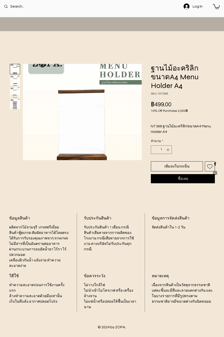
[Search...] (22, 6)
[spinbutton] (161, 150)
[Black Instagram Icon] (215, 172)
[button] (216, 6)
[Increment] (168, 150)
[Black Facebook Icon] (215, 164)
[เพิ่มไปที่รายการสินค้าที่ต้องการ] (210, 166)
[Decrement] (154, 150)
